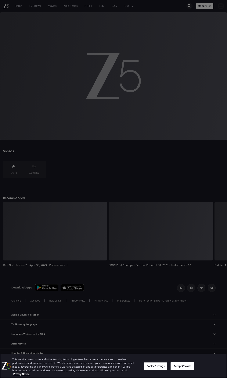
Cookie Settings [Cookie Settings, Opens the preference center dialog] (156, 366)
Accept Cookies (182, 366)
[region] (113, 366)
